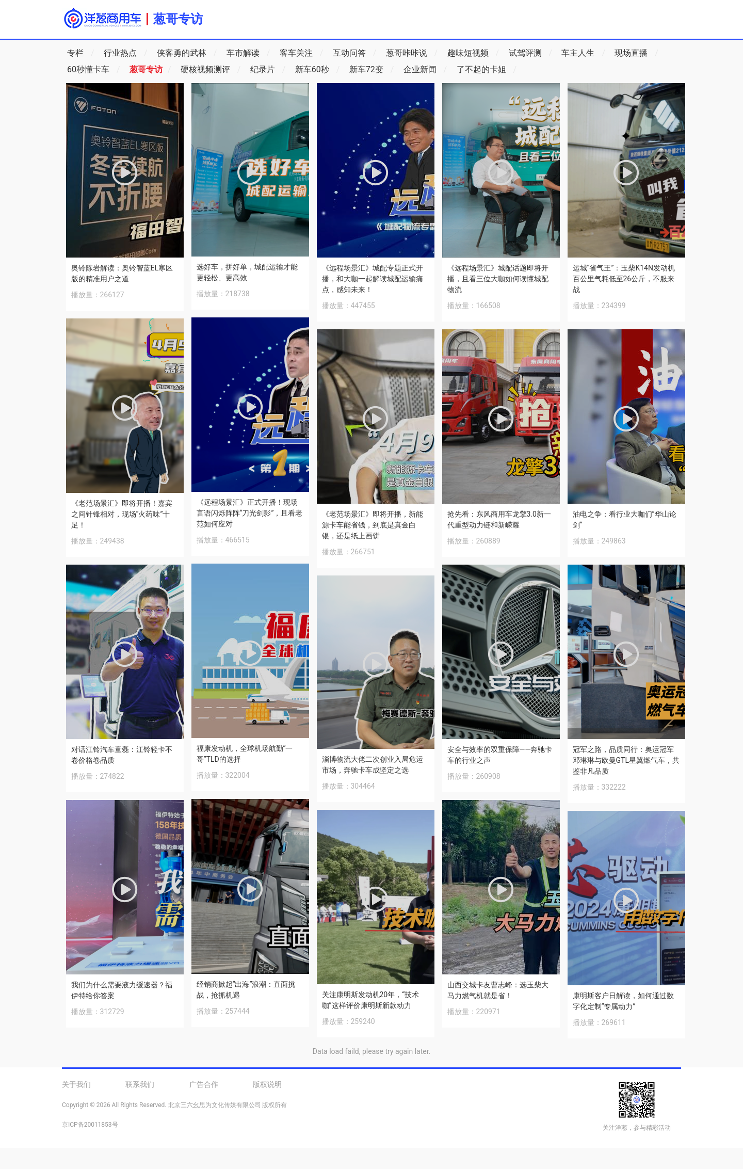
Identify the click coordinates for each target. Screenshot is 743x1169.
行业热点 (126, 53)
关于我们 (76, 1084)
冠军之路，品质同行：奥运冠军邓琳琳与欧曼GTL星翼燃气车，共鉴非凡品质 (626, 760)
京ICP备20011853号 (90, 1124)
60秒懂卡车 (93, 69)
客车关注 (302, 53)
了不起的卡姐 (487, 69)
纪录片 (268, 69)
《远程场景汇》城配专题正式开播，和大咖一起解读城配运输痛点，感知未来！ (372, 279)
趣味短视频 (473, 53)
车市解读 (248, 53)
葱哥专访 (178, 19)
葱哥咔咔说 (412, 53)
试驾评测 (531, 53)
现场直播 (636, 53)
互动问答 (355, 53)
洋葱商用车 (102, 18)
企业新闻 (425, 69)
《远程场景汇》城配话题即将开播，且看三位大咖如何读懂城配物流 (497, 279)
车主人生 (583, 53)
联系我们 (139, 1084)
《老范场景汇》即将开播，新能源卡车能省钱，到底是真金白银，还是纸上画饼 (372, 525)
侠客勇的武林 (187, 53)
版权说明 (267, 1084)
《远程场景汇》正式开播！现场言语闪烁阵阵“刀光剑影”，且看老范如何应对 (250, 513)
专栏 (80, 53)
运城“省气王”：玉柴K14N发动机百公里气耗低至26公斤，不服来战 (624, 279)
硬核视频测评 (211, 69)
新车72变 (371, 69)
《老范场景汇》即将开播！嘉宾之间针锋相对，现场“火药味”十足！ (121, 514)
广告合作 (203, 1084)
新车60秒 (317, 69)
